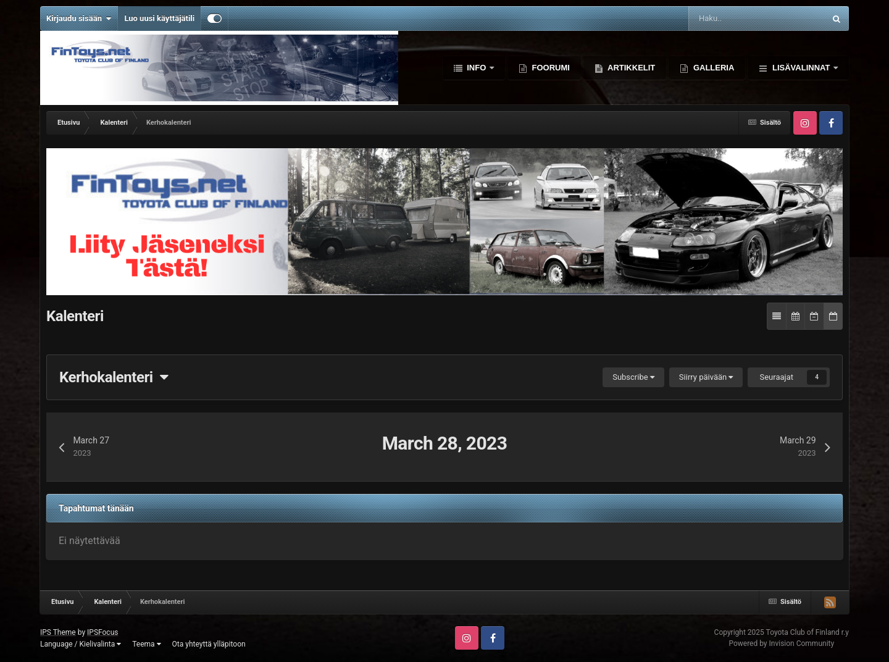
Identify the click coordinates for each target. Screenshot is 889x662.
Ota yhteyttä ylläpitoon (209, 644)
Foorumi (550, 67)
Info (476, 67)
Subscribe (633, 377)
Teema (146, 644)
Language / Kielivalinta (80, 644)
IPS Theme (58, 632)
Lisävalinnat (801, 67)
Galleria (712, 67)
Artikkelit (630, 67)
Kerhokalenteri (113, 377)
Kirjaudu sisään (78, 18)
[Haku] (721, 18)
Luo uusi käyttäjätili (159, 18)
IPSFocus (102, 632)
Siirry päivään (706, 377)
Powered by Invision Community (781, 643)
